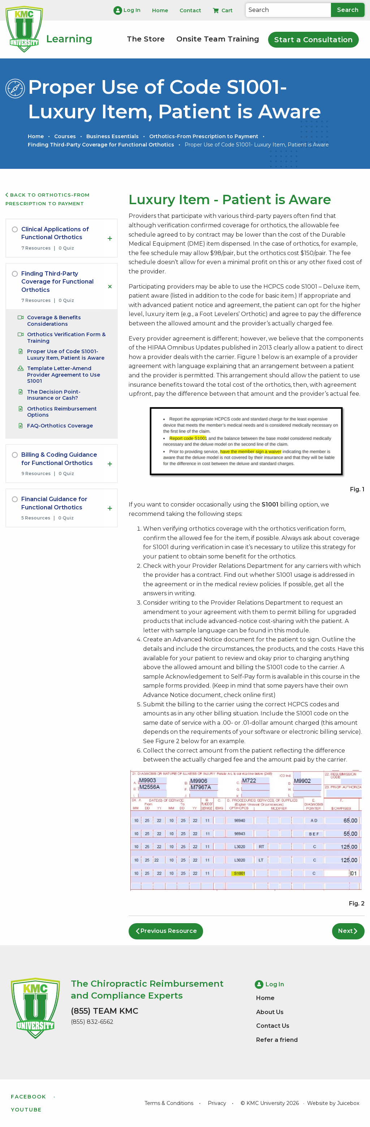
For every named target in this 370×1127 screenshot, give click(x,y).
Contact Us (272, 1025)
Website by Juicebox (333, 1103)
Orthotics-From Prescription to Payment (203, 136)
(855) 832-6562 (92, 1021)
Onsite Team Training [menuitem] (217, 39)
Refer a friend (277, 1039)
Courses (65, 136)
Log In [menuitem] (127, 10)
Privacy (217, 1103)
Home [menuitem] (160, 10)
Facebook (28, 1096)
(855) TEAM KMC (104, 1011)
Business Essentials (112, 136)
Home (36, 136)
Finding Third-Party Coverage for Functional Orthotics (101, 144)
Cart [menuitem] (223, 10)
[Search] (288, 10)
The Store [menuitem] (146, 39)
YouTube (26, 1109)
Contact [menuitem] (190, 10)
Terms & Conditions (169, 1103)
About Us (270, 1012)
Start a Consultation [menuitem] (313, 39)
